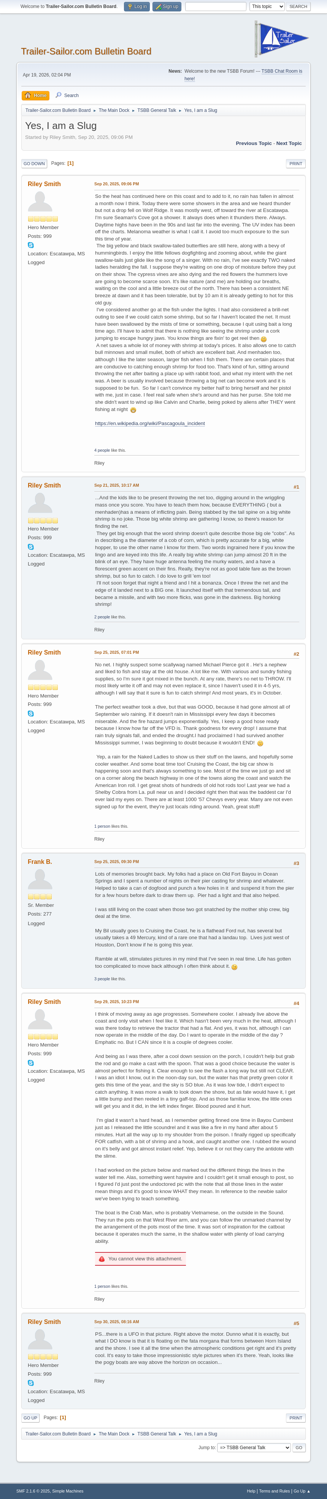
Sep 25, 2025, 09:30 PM (116, 861)
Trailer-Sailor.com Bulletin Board (86, 51)
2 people (102, 617)
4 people (102, 450)
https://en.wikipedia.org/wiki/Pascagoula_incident (150, 423)
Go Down (34, 163)
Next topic (289, 143)
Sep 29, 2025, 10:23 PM (116, 1001)
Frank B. (40, 862)
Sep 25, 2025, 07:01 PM (116, 652)
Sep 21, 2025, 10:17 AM (116, 485)
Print (295, 163)
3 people (102, 979)
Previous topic (254, 143)
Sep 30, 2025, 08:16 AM (116, 1321)
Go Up (30, 1418)
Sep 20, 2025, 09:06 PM (116, 184)
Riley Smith (44, 184)
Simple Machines (67, 1491)
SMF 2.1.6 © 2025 (33, 1491)
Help (251, 1491)
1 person (102, 826)
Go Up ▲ (302, 1491)
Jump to (206, 1447)
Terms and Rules (274, 1491)
